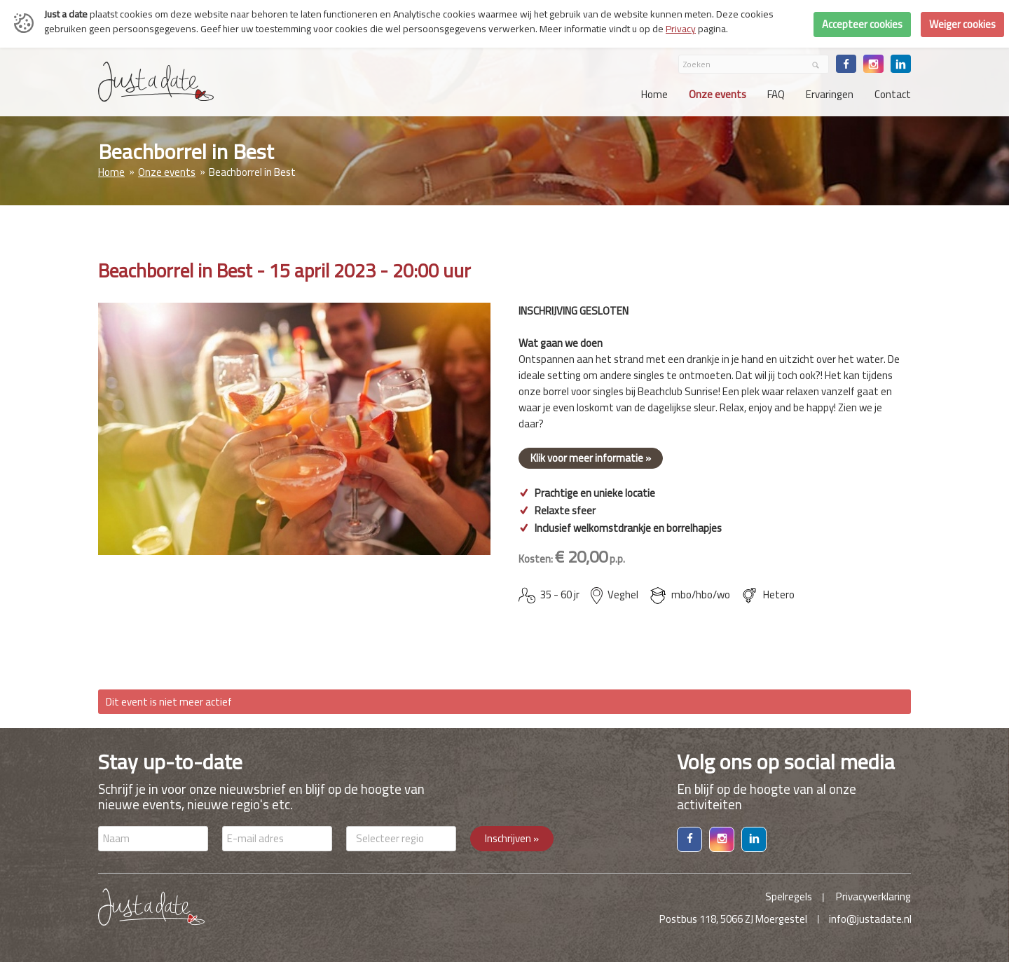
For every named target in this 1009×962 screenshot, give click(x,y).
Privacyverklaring (873, 896)
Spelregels (788, 896)
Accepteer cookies (862, 24)
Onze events (166, 172)
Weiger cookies (962, 24)
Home (111, 172)
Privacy (681, 29)
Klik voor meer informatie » (590, 458)
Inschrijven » (512, 838)
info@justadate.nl (870, 919)
